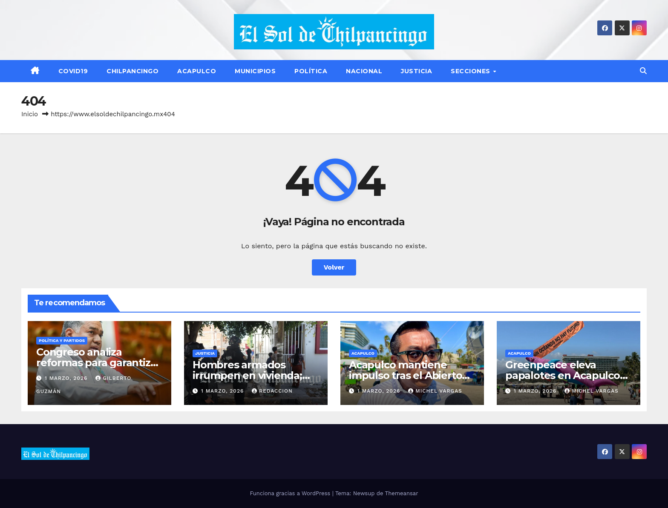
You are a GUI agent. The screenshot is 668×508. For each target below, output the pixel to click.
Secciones (471, 71)
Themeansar (401, 493)
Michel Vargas (435, 391)
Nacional (364, 71)
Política (310, 71)
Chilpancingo (132, 71)
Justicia (416, 71)
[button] (643, 71)
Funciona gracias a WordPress (291, 493)
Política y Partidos (62, 340)
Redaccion (272, 391)
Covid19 (73, 71)
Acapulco (196, 71)
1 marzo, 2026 (67, 378)
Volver (334, 267)
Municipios (255, 71)
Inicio (29, 114)
